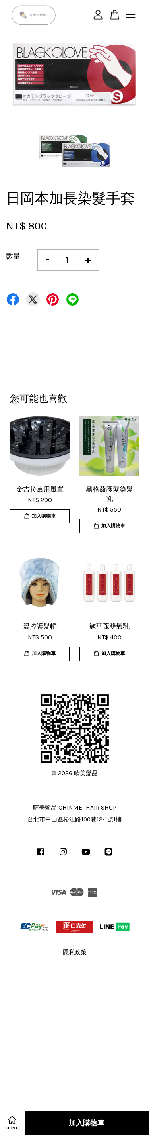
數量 (13, 256)
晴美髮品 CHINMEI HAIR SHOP (74, 807)
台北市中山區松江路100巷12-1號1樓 (74, 819)
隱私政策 (75, 952)
